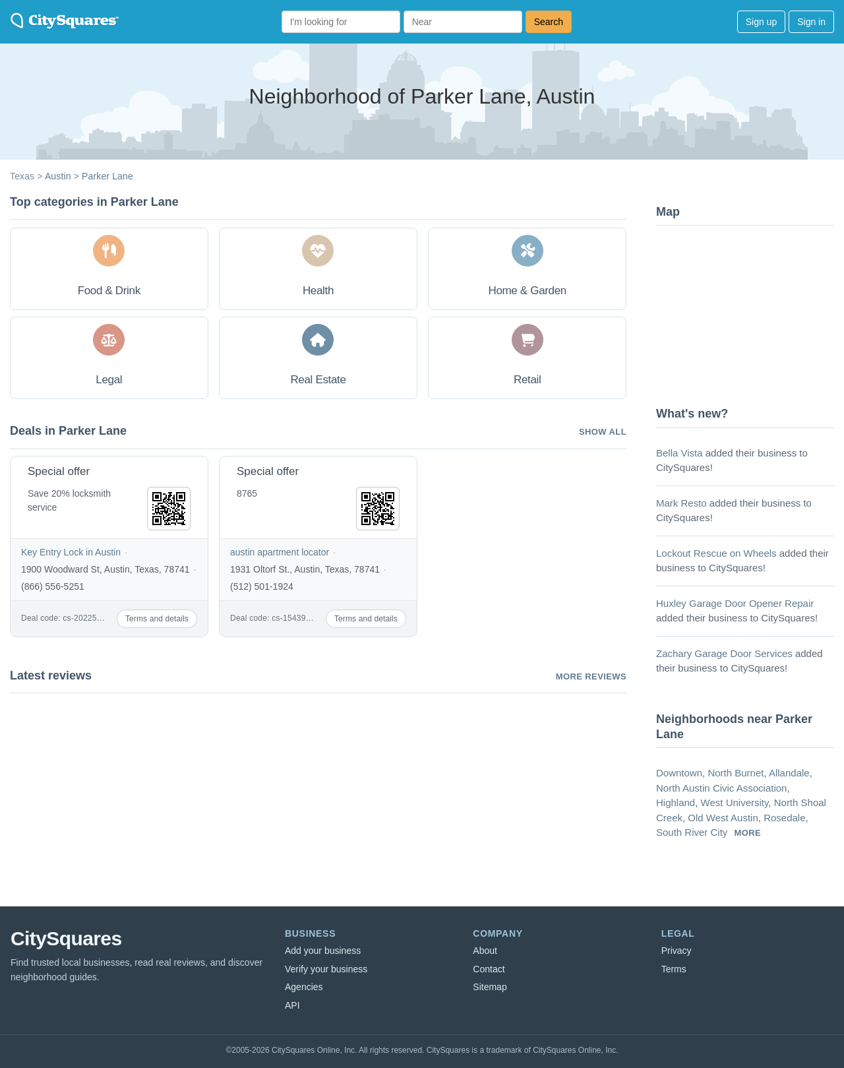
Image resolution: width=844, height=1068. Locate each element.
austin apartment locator (279, 552)
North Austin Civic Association (721, 788)
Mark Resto (681, 503)
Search (548, 21)
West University (735, 802)
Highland (675, 802)
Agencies (304, 987)
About (485, 950)
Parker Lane (107, 176)
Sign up (761, 21)
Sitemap (489, 987)
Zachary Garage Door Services (724, 653)
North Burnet (736, 772)
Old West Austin (723, 817)
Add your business (323, 950)
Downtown (679, 772)
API (292, 1005)
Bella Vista (679, 452)
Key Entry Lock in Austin (71, 552)
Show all (602, 432)
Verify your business (326, 969)
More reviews (591, 676)
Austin (58, 176)
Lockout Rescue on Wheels (716, 553)
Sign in (811, 21)
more (748, 833)
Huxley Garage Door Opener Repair (735, 603)
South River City (691, 832)
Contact (488, 969)
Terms (673, 969)
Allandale (789, 772)
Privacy (676, 950)
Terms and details (157, 618)
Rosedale (784, 817)
